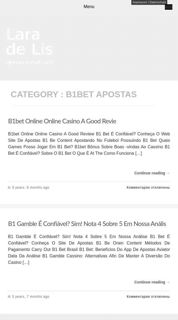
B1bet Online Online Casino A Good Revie (62, 121)
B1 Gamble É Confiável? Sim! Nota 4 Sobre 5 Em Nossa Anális (87, 223)
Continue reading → (152, 173)
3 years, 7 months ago (31, 297)
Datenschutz (158, 2)
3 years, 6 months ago (31, 187)
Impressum (140, 2)
